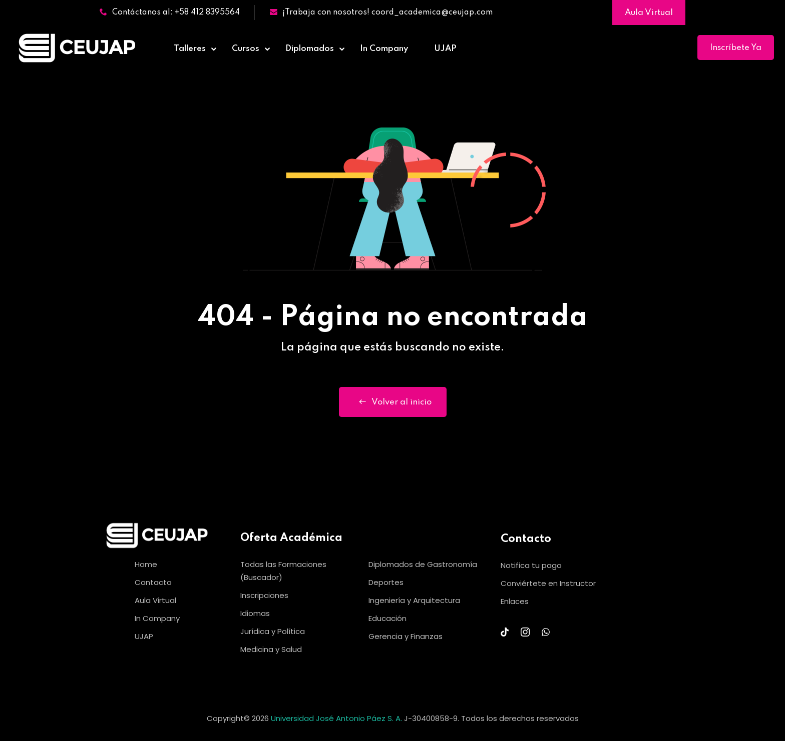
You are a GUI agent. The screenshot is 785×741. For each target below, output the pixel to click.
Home (146, 564)
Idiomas (255, 613)
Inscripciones (264, 595)
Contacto (153, 582)
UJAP (445, 48)
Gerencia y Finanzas (405, 636)
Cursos (245, 48)
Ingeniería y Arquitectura (414, 600)
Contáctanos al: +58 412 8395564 (170, 12)
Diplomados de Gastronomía (422, 564)
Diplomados (309, 48)
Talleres (190, 48)
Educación (387, 618)
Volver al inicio (393, 402)
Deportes (386, 582)
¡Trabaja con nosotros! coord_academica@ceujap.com (381, 12)
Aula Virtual (649, 12)
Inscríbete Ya (735, 48)
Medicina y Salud (271, 649)
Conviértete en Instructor (548, 583)
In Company (384, 48)
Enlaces (515, 601)
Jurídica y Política (272, 631)
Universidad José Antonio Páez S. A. (337, 718)
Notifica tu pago (531, 565)
